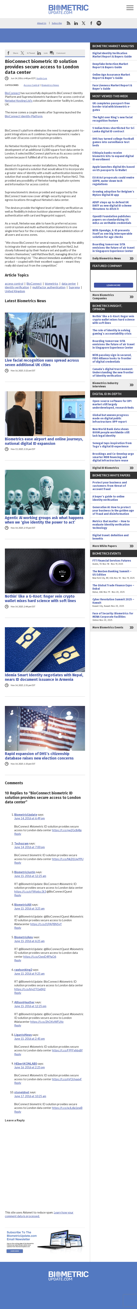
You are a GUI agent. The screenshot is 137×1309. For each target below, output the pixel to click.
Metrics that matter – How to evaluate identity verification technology (111, 525)
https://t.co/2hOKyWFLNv (47, 1021)
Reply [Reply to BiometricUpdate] (17, 834)
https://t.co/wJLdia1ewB (67, 1107)
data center (69, 283)
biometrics (51, 283)
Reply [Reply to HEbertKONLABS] (17, 1083)
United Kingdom (15, 291)
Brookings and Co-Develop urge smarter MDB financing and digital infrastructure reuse (113, 457)
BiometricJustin (24, 872)
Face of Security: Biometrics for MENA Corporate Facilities (113, 617)
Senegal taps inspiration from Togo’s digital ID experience (112, 445)
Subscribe (57, 23)
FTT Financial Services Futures (113, 562)
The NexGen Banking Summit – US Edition (113, 575)
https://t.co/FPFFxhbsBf (67, 1050)
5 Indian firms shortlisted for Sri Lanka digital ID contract (113, 129)
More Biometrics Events (107, 627)
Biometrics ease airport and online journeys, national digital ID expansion (44, 441)
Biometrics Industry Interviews (105, 385)
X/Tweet (31, 53)
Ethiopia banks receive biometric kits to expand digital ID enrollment (113, 156)
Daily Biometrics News (106, 258)
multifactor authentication (48, 287)
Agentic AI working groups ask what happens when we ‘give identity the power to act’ (44, 520)
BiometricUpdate (25, 814)
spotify (98, 23)
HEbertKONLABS (25, 1063)
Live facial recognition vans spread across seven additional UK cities (42, 362)
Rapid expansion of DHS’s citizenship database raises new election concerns (39, 756)
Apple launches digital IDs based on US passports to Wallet (113, 168)
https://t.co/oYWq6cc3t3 (30, 891)
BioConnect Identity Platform (23, 116)
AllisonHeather (24, 1002)
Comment (60, 53)
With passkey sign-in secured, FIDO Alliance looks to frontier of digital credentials (112, 358)
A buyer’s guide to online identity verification (108, 498)
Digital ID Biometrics (105, 468)
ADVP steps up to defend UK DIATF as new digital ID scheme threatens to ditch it (112, 206)
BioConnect (12, 93)
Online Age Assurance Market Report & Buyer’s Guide (111, 76)
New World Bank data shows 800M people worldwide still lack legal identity (110, 432)
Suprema (74, 287)
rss (68, 23)
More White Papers (104, 546)
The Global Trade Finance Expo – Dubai (113, 589)
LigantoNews (23, 1034)
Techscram (21, 843)
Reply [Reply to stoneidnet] (17, 1111)
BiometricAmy (23, 937)
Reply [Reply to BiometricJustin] (17, 895)
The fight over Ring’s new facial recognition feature (112, 119)
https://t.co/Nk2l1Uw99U (67, 859)
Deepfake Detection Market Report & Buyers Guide (110, 65)
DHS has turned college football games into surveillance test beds (113, 142)
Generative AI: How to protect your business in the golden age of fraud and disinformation (113, 511)
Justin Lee (42, 78)
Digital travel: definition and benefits (110, 537)
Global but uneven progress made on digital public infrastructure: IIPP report (110, 418)
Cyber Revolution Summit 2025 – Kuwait (113, 603)
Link (46, 53)
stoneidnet (21, 1092)
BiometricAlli (22, 904)
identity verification (17, 287)
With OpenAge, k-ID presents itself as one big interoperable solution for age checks (112, 234)
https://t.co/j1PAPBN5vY (46, 924)
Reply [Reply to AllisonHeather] (17, 1025)
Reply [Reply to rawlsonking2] (17, 993)
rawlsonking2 (23, 969)
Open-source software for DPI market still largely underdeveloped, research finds (113, 404)
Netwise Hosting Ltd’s (18, 100)
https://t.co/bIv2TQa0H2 (30, 989)
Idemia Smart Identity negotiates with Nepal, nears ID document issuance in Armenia (44, 677)
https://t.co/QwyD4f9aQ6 (39, 956)
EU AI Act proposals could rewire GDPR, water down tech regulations (113, 181)
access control (14, 283)
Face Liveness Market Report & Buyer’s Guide (112, 87)
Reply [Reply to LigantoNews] (17, 1054)
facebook (91, 23)
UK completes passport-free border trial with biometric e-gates (111, 107)
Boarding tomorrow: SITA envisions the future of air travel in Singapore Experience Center (113, 248)
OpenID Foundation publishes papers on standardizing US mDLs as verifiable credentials (111, 220)
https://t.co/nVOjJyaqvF (67, 1079)
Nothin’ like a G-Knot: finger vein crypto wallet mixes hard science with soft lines (40, 598)
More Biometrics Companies (103, 296)
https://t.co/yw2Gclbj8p (67, 830)
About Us (41, 23)
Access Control (31, 85)
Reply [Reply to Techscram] (17, 862)
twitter (83, 23)
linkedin (76, 23)
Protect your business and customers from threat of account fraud (109, 486)
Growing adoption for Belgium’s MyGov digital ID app (113, 193)
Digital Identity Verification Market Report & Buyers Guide (112, 55)
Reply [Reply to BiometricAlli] (17, 927)
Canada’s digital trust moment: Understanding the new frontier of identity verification (112, 372)
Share (15, 53)
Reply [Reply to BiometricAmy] (17, 960)
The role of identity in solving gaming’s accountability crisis (112, 332)
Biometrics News (50, 85)
